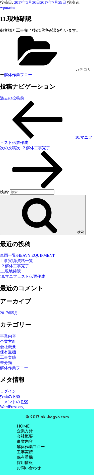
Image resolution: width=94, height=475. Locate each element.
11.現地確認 (10, 271)
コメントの (14, 402)
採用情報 (25, 463)
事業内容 (8, 336)
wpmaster (8, 7)
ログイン (8, 391)
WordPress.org (12, 407)
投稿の (10, 396)
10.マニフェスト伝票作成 (22, 276)
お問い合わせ (29, 468)
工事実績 (8, 357)
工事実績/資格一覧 (16, 260)
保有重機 (8, 352)
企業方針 (8, 341)
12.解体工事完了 (14, 266)
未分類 (6, 362)
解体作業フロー (18, 75)
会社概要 (8, 347)
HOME (23, 427)
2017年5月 (9, 313)
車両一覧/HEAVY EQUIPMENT (27, 255)
